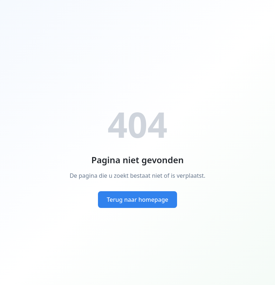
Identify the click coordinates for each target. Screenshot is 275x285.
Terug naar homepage (137, 200)
